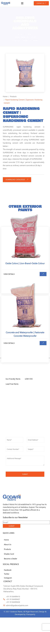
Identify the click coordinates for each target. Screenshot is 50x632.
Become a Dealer (10, 558)
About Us (7, 544)
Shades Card (9, 554)
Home (6, 539)
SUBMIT (12, 526)
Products (7, 549)
